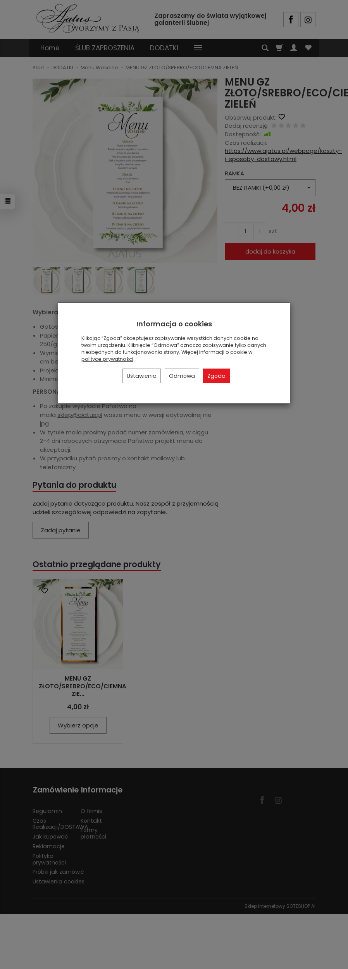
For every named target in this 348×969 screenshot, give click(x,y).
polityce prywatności (107, 359)
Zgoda (216, 376)
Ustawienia (142, 376)
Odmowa (182, 376)
